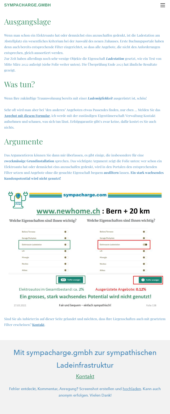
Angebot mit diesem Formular (27, 115)
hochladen (132, 389)
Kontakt (38, 324)
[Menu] (163, 5)
